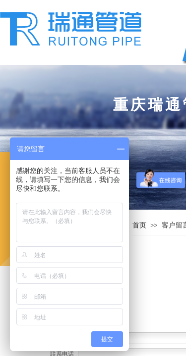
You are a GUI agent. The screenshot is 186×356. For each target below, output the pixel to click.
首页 (139, 225)
